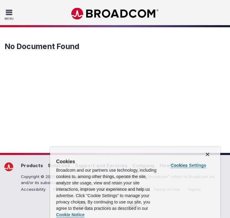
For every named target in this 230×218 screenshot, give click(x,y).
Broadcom (115, 14)
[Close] (217, 173)
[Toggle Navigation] (10, 14)
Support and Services (101, 165)
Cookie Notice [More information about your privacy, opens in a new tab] (122, 214)
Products (32, 165)
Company (143, 165)
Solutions (59, 165)
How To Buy (174, 165)
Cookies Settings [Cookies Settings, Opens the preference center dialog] (189, 184)
